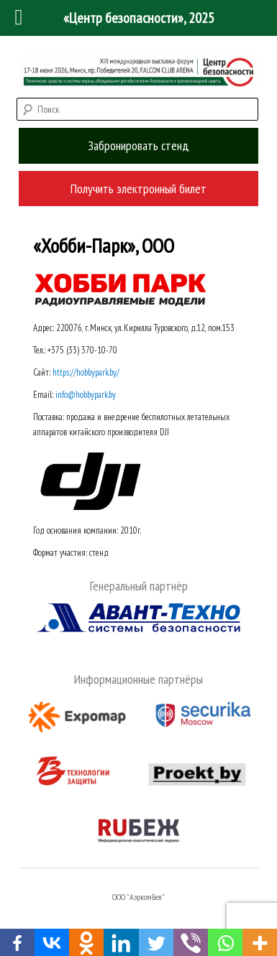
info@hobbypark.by (85, 395)
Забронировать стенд (138, 145)
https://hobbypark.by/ (86, 372)
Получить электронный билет (138, 188)
